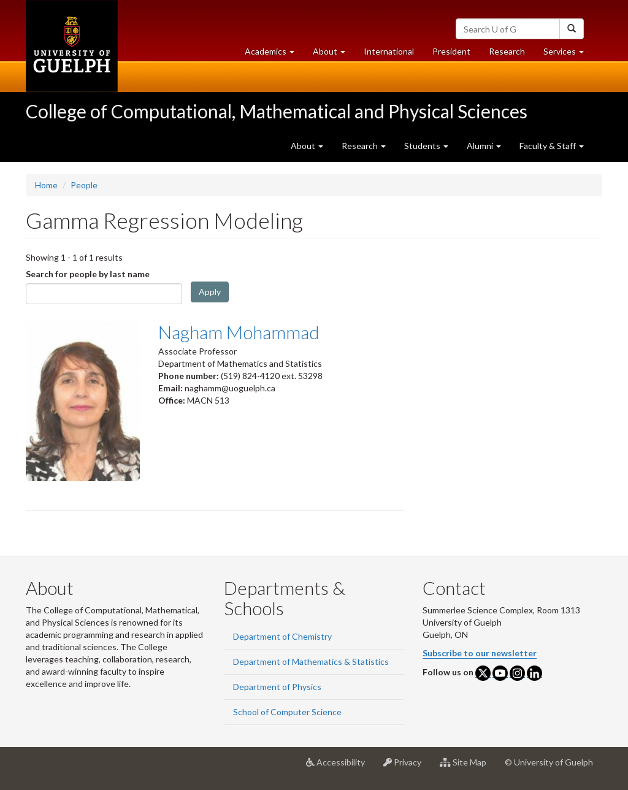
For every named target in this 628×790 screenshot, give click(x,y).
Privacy (407, 767)
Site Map (468, 767)
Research (511, 54)
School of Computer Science (287, 712)
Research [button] (364, 145)
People (84, 185)
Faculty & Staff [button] (551, 145)
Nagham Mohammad (239, 332)
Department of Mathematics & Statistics (311, 661)
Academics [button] (274, 54)
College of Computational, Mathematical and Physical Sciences (276, 111)
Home (46, 185)
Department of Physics (277, 686)
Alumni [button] (484, 145)
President (451, 51)
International (389, 51)
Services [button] (568, 54)
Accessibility (340, 767)
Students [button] (426, 145)
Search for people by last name (88, 274)
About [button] (333, 54)
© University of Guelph (549, 762)
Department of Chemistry (282, 636)
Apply (210, 291)
